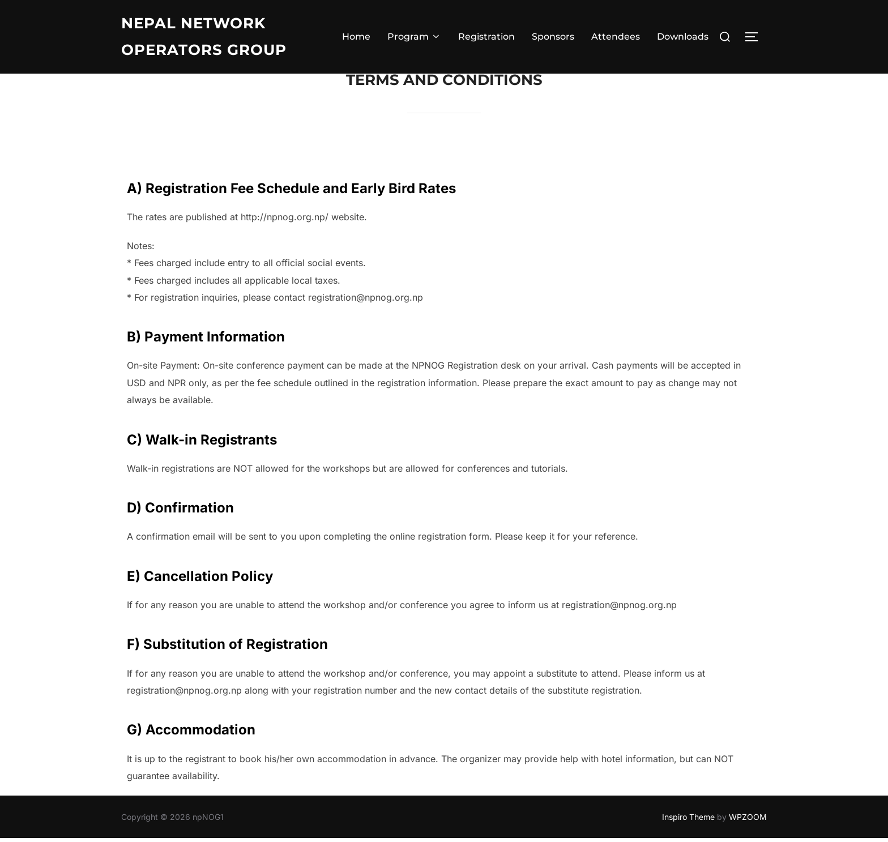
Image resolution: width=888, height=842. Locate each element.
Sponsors (553, 36)
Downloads (682, 36)
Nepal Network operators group (204, 36)
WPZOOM (748, 820)
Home (356, 36)
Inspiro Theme (688, 820)
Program (414, 36)
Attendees (615, 36)
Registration (486, 36)
